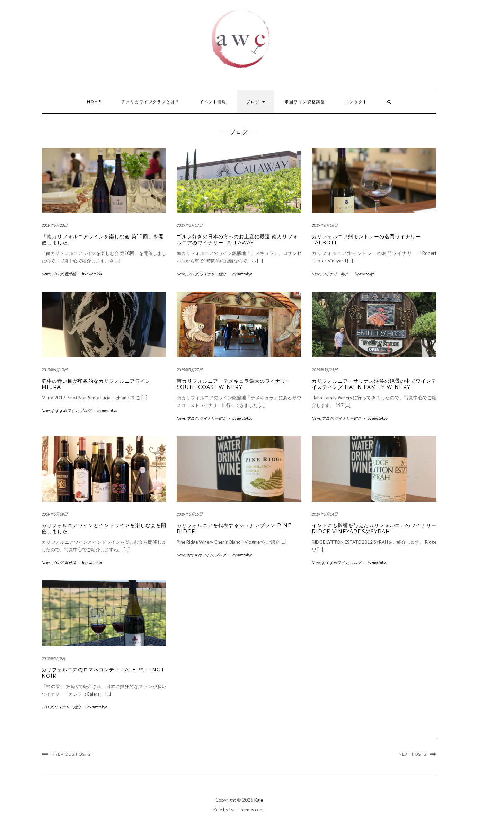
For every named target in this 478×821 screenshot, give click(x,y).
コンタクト (356, 101)
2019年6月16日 (325, 225)
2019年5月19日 (55, 514)
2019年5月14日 (325, 514)
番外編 (70, 273)
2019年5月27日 (190, 369)
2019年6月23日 (55, 225)
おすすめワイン (65, 410)
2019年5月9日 (53, 658)
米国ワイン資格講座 (305, 101)
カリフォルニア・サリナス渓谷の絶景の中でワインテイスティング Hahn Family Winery (374, 384)
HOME (94, 101)
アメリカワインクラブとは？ (150, 101)
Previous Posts (71, 754)
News (46, 273)
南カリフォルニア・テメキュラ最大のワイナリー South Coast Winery (234, 384)
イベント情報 (213, 101)
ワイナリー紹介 (213, 273)
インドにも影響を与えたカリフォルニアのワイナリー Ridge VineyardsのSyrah (374, 528)
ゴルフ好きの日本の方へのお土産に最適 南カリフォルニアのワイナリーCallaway (237, 239)
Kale (258, 800)
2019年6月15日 (55, 369)
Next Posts (412, 754)
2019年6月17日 (190, 225)
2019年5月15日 (190, 514)
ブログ (255, 101)
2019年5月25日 (325, 369)
